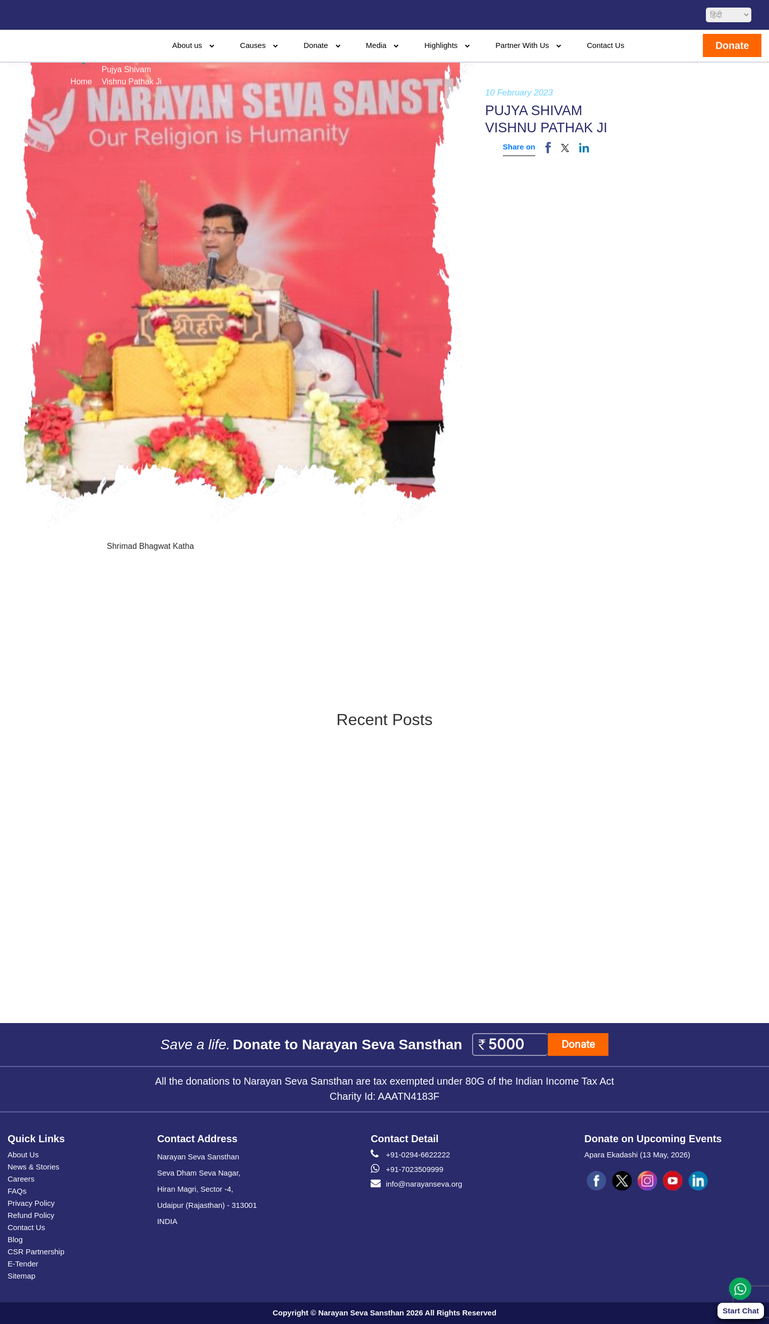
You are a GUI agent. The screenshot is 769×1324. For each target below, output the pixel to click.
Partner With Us (522, 45)
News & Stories (34, 1166)
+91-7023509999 (407, 1169)
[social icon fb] (597, 1181)
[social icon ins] (647, 1181)
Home (81, 81)
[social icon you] (672, 1181)
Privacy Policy (31, 1203)
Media (376, 45)
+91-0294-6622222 (410, 1155)
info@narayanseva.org (416, 1184)
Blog (15, 1239)
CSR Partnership (36, 1251)
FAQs (17, 1191)
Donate (315, 45)
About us (187, 45)
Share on (519, 146)
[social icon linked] (698, 1181)
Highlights (440, 45)
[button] (565, 147)
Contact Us (605, 45)
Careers (21, 1179)
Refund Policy (31, 1215)
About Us (23, 1154)
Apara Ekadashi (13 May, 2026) (637, 1154)
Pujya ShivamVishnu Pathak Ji (131, 75)
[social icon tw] (622, 1181)
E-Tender (23, 1263)
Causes (253, 45)
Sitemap (21, 1275)
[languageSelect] (728, 15)
